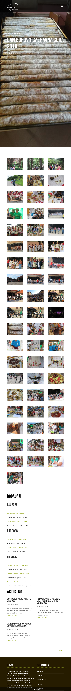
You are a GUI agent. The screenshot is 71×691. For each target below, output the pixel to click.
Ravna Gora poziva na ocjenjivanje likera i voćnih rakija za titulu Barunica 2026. (48, 601)
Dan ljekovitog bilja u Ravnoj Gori (18, 565)
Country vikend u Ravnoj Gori (17, 582)
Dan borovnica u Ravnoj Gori (17, 547)
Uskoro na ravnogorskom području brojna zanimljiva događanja (19, 625)
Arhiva (60, 650)
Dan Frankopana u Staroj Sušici (18, 574)
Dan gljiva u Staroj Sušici (15, 513)
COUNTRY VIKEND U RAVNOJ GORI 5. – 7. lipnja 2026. (19, 600)
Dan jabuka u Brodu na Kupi (17, 521)
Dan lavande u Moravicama (16, 539)
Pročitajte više (12, 615)
